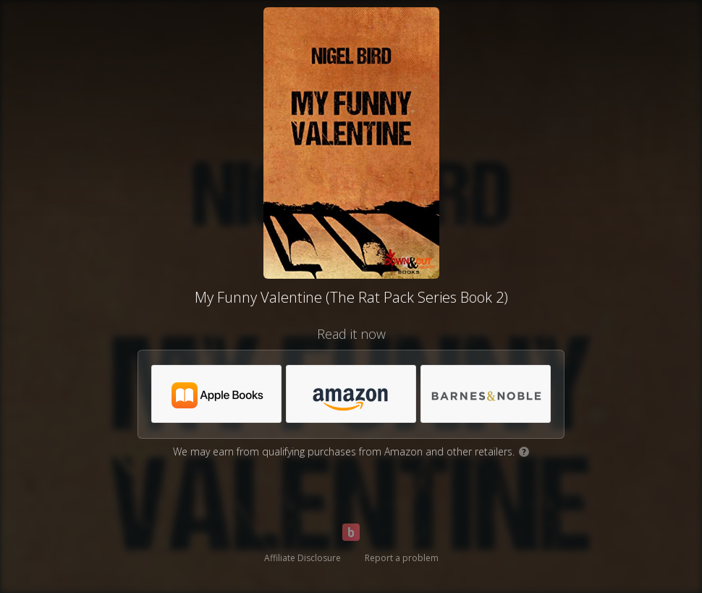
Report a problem (402, 558)
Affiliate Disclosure (302, 558)
